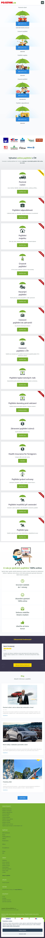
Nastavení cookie (22, 933)
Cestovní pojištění (22, 31)
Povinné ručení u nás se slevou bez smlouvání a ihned (18, 707)
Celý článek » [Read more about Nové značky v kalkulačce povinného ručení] (5, 752)
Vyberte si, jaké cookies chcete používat (11, 926)
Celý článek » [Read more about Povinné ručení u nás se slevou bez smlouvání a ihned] (5, 715)
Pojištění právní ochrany (7, 824)
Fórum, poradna (5, 862)
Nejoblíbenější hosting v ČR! (12, 889)
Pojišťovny (4, 860)
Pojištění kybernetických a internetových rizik (12, 825)
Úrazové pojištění (22, 79)
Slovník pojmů (5, 867)
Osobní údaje (5, 870)
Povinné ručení (22, 7)
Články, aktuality (6, 863)
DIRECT (4, 838)
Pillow (3, 851)
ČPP (3, 853)
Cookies (4, 872)
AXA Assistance (6, 833)
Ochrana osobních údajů (13, 909)
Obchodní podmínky (6, 868)
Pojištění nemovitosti (6, 810)
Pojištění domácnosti (6, 809)
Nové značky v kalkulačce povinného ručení (15, 744)
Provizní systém (5, 882)
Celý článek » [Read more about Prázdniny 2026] (5, 790)
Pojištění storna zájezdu (7, 819)
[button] (42, 2)
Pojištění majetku (22, 55)
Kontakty (4, 898)
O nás (3, 896)
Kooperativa (5, 840)
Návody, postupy (6, 865)
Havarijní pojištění (6, 820)
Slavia (3, 835)
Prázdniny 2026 (7, 782)
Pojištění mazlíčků (6, 822)
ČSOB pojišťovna (6, 836)
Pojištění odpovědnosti (22, 103)
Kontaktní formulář (6, 900)
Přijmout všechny (22, 930)
